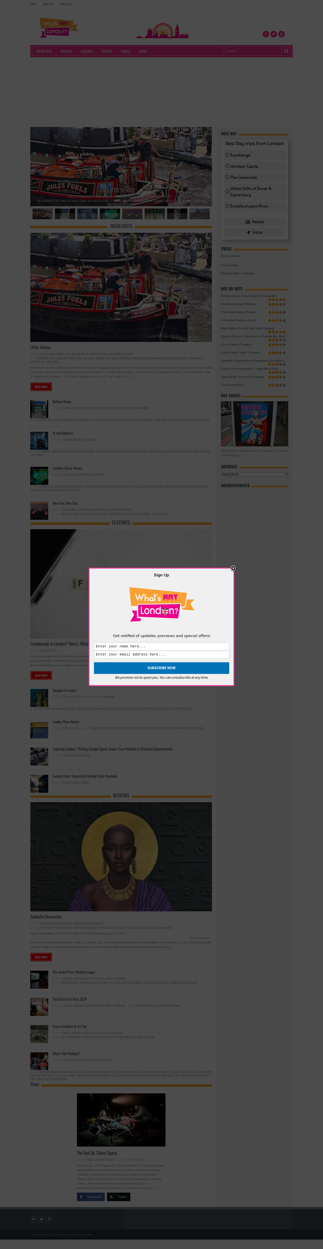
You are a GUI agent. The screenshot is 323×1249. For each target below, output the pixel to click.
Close (233, 567)
